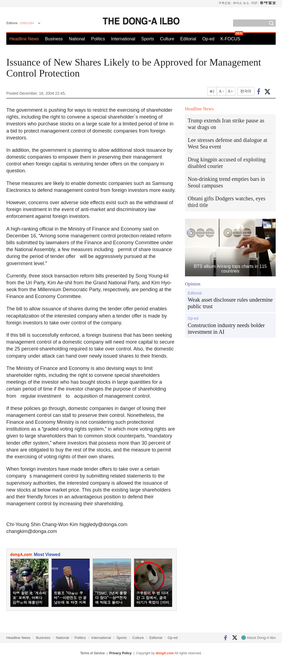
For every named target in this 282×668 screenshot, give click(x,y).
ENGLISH (27, 23)
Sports (147, 39)
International (123, 39)
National (77, 39)
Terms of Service (92, 653)
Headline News (24, 39)
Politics (98, 39)
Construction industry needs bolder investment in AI (226, 328)
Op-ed (208, 39)
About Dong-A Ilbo (258, 638)
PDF (254, 3)
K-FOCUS (230, 39)
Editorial (188, 39)
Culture (167, 39)
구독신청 (225, 3)
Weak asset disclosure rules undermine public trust (230, 303)
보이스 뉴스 (241, 3)
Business (54, 39)
